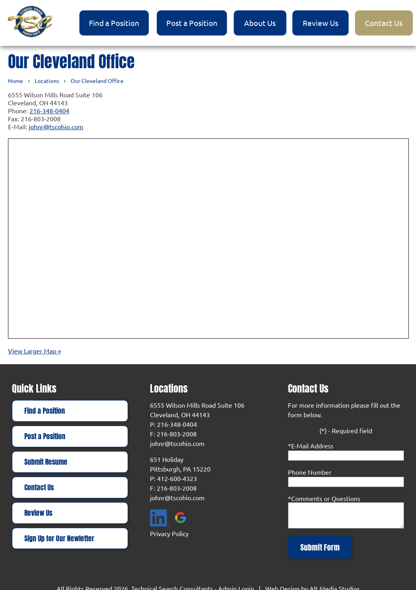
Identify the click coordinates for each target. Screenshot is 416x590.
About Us (260, 23)
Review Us (320, 23)
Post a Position (191, 23)
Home (15, 80)
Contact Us (383, 23)
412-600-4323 (177, 478)
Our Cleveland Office (97, 80)
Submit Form (320, 547)
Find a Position (114, 23)
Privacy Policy (169, 533)
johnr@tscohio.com (56, 126)
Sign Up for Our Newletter (59, 538)
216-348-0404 (49, 110)
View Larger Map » (34, 351)
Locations (47, 80)
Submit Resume (45, 462)
